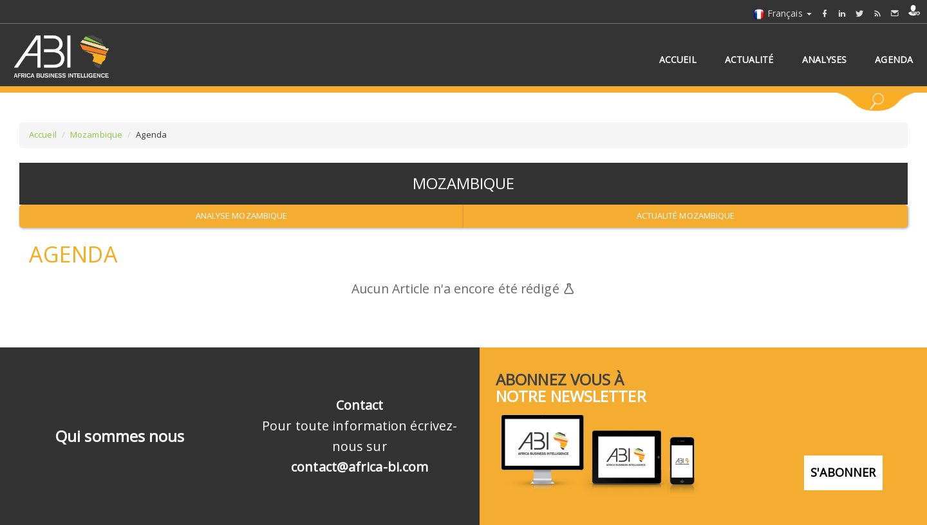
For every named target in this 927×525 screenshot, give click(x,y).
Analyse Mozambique (242, 215)
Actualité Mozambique (686, 215)
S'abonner (843, 471)
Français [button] (782, 13)
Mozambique (96, 134)
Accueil (43, 134)
